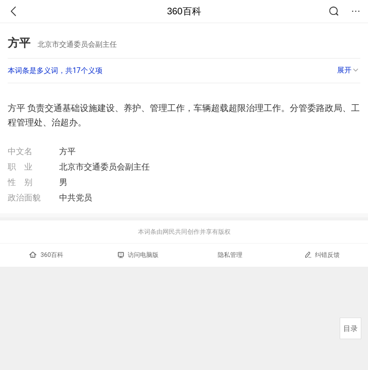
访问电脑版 (138, 254)
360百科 (184, 11)
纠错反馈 (322, 254)
